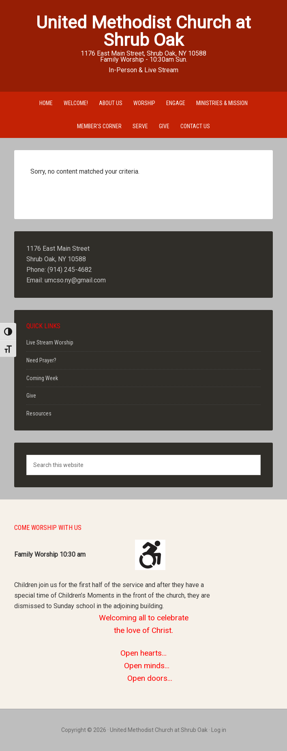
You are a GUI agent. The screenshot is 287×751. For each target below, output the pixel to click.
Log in (218, 730)
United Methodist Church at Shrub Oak (143, 31)
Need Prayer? (41, 360)
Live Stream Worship (49, 342)
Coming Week (42, 378)
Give (31, 395)
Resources (38, 413)
